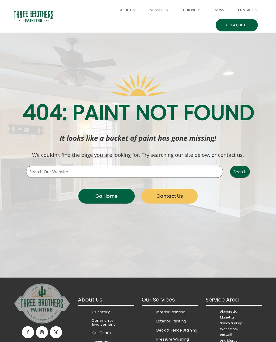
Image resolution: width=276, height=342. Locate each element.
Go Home (106, 196)
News (219, 10)
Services (157, 10)
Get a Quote (236, 25)
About (125, 10)
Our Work (192, 10)
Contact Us (169, 196)
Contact (245, 10)
